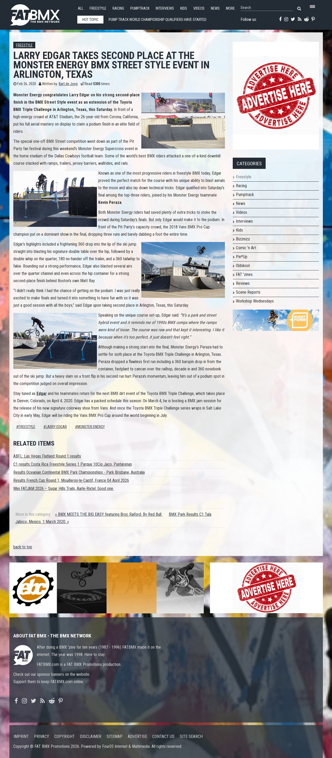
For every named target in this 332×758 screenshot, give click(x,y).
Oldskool (243, 265)
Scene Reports (248, 292)
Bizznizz (243, 238)
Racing (118, 8)
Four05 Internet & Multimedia (126, 746)
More (230, 8)
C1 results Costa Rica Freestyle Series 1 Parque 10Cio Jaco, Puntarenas (72, 464)
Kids (183, 8)
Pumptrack (139, 8)
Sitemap (115, 736)
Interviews (165, 8)
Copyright (64, 736)
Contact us (163, 736)
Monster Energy (91, 427)
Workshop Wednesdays (255, 301)
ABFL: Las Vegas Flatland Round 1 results (47, 456)
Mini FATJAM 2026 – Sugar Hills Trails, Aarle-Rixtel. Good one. (63, 488)
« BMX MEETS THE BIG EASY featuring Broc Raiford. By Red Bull (108, 514)
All (80, 8)
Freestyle (98, 8)
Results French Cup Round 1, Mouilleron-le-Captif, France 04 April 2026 (71, 480)
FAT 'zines (244, 274)
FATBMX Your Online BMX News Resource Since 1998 (40, 13)
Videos (199, 8)
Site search (191, 736)
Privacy (41, 736)
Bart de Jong (68, 84)
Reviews (243, 283)
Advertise (137, 736)
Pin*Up (241, 256)
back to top (22, 546)
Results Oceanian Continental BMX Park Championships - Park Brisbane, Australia (79, 472)
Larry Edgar (56, 427)
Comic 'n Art (246, 247)
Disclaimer (90, 736)
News (215, 8)
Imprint (21, 736)
